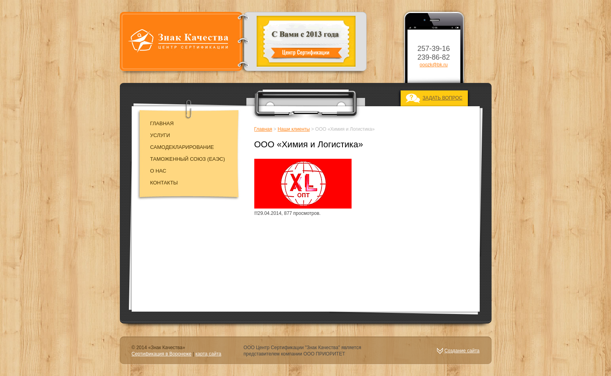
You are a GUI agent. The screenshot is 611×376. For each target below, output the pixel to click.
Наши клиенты (294, 129)
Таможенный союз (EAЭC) (187, 159)
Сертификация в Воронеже (162, 354)
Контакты (164, 183)
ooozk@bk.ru (434, 65)
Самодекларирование (182, 147)
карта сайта (208, 354)
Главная (162, 123)
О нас (158, 171)
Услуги (160, 135)
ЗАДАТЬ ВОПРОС (443, 98)
